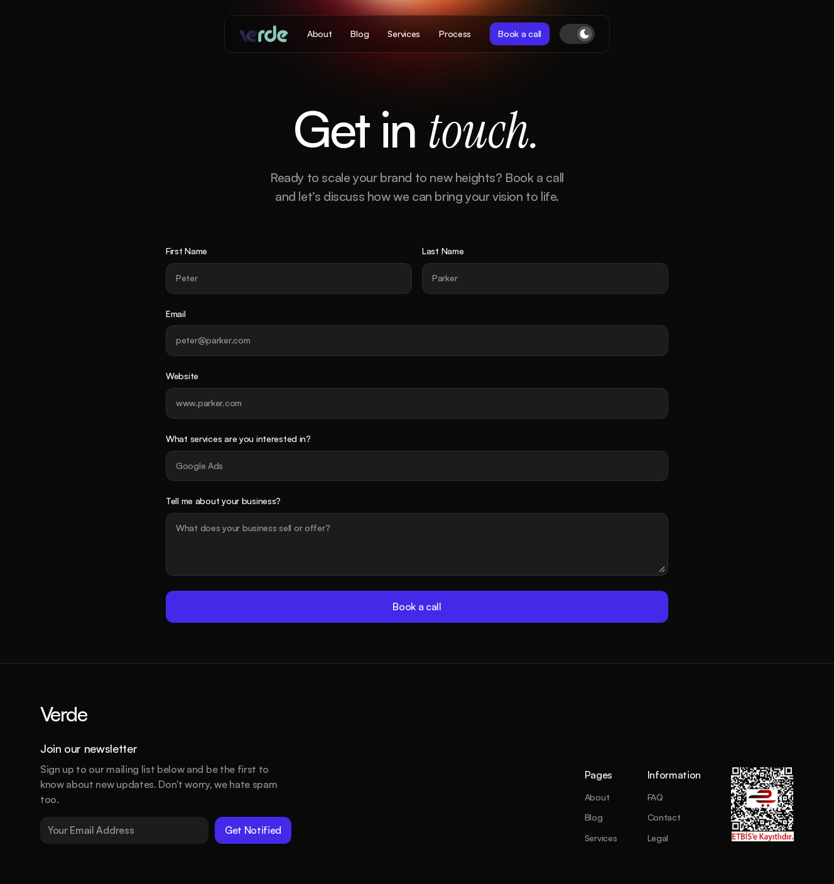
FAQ (655, 797)
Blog (594, 817)
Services (601, 838)
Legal (658, 838)
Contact (664, 817)
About (597, 797)
